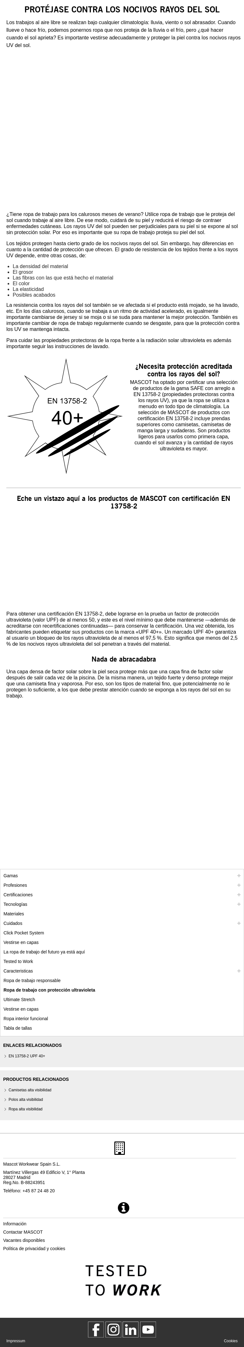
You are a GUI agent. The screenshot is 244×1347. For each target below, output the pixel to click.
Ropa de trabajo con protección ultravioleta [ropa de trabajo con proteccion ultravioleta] (49, 990)
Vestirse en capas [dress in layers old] (21, 1009)
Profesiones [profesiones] (15, 885)
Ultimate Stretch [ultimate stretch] (19, 999)
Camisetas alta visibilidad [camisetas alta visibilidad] (30, 1090)
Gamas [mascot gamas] (10, 875)
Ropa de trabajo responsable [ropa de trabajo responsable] (32, 980)
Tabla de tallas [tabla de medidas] (17, 1028)
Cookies (231, 1341)
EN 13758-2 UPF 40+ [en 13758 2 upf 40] (27, 1056)
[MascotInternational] (148, 1329)
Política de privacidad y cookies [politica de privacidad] (34, 1248)
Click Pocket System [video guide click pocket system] (23, 932)
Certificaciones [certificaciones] (18, 894)
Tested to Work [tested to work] (18, 961)
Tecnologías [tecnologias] (15, 904)
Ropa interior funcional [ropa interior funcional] (25, 1018)
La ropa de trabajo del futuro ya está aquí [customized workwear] (44, 951)
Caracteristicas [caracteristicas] (18, 970)
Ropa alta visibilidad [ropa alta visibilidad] (26, 1109)
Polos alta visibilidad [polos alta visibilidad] (26, 1099)
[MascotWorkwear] (96, 1329)
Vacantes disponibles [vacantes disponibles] (24, 1240)
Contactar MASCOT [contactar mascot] (23, 1232)
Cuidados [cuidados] (12, 923)
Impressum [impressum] (15, 1341)
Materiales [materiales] (13, 913)
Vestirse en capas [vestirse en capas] (21, 942)
